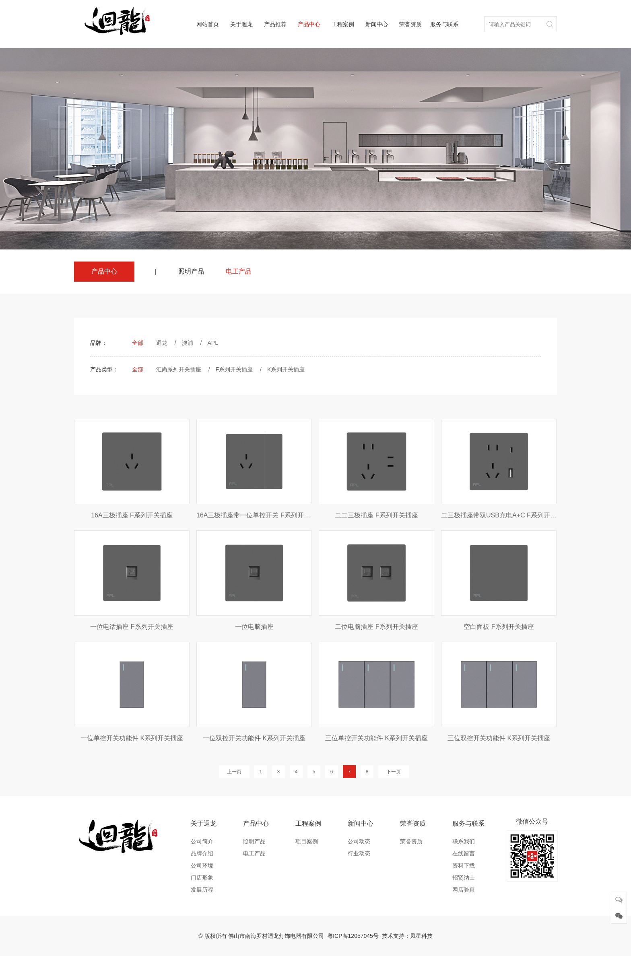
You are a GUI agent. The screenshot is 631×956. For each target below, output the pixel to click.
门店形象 (202, 877)
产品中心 (309, 24)
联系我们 (463, 841)
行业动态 (359, 853)
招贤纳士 (463, 877)
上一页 (234, 772)
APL (212, 343)
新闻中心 (376, 24)
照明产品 (191, 271)
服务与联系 (444, 24)
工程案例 (343, 24)
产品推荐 (275, 24)
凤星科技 (421, 936)
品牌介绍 (202, 853)
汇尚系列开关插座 (178, 369)
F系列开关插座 (234, 369)
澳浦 (187, 343)
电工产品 (239, 271)
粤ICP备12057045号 (353, 936)
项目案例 (306, 841)
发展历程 (202, 889)
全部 (137, 343)
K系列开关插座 (286, 369)
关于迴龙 (241, 24)
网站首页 (207, 24)
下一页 (393, 772)
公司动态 (359, 841)
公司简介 (202, 841)
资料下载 (463, 865)
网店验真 (463, 889)
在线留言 (463, 853)
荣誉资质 (410, 24)
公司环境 (202, 865)
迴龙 (161, 343)
